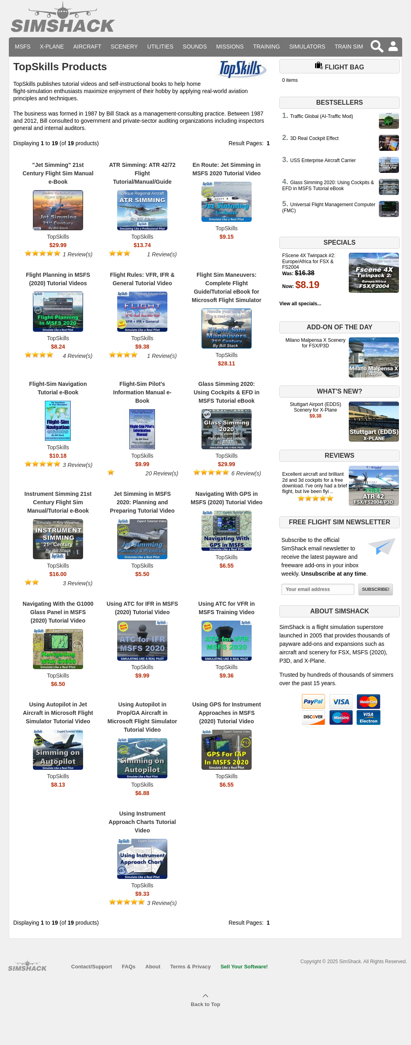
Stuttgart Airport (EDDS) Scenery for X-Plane (315, 407)
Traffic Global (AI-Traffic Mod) (321, 116)
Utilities (160, 46)
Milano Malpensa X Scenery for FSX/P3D (315, 343)
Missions (230, 46)
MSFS (23, 46)
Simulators (307, 46)
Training (266, 46)
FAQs (129, 967)
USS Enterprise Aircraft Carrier (323, 160)
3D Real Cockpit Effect (314, 138)
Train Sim (349, 46)
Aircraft (87, 46)
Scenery (124, 46)
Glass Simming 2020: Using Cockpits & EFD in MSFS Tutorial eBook (328, 185)
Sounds (195, 46)
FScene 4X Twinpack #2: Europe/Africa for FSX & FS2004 (309, 261)
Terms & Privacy (190, 967)
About (153, 967)
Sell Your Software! (244, 967)
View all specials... (300, 303)
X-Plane (52, 46)
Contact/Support (91, 967)
